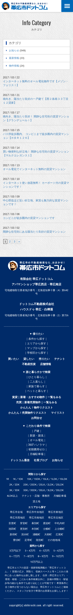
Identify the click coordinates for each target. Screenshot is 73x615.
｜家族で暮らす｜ (36, 386)
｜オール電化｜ (36, 440)
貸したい (28, 358)
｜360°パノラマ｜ (36, 444)
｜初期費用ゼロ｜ (36, 449)
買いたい (13, 358)
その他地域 (53, 540)
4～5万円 (44, 550)
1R (7, 479)
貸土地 (36, 501)
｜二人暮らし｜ (36, 381)
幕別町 (35, 523)
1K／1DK (18, 479)
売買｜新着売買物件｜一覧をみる (36, 402)
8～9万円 (43, 556)
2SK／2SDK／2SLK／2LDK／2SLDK (43, 484)
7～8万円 (29, 556)
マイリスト (58, 412)
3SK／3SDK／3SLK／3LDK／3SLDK (43, 490)
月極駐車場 (60, 495)
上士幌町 (60, 528)
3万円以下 (15, 550)
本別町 (35, 528)
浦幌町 (36, 534)
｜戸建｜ (36, 430)
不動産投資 (29, 364)
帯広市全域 (16, 512)
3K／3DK (14, 490)
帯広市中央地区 (35, 512)
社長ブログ (40, 460)
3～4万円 (30, 550)
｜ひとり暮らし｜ (36, 377)
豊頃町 (17, 540)
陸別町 (40, 540)
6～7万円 (14, 556)
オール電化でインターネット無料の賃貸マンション (34, 169)
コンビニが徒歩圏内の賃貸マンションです (29, 217)
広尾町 (59, 534)
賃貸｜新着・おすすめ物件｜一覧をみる (36, 397)
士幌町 (47, 528)
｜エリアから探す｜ (36, 343)
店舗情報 (45, 364)
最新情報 (14, 58)
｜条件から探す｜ (36, 338)
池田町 (12, 528)
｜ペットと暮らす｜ (36, 390)
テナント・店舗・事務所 (36, 495)
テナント (59, 358)
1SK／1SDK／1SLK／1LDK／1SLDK (47, 479)
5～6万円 (58, 550)
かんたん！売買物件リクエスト (27, 412)
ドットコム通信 (19, 460)
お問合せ (36, 417)
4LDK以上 (12, 495)
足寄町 (28, 540)
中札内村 (60, 523)
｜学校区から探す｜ (36, 352)
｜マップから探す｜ (36, 348)
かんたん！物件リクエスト (36, 407)
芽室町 (24, 523)
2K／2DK (14, 484)
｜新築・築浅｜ (36, 435)
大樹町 (48, 534)
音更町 (12, 523)
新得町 (13, 534)
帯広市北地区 (55, 517)
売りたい (44, 358)
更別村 (24, 528)
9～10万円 (58, 556)
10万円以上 (36, 561)
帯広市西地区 (17, 517)
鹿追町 (47, 523)
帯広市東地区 (55, 512)
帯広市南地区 (36, 517)
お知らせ (14, 50)
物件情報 (14, 65)
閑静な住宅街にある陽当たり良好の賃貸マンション (34, 231)
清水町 (25, 534)
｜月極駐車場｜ (36, 454)
